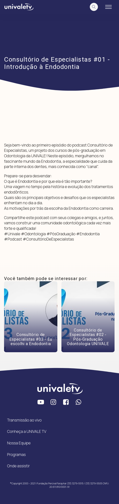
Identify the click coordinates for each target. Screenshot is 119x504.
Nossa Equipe (19, 443)
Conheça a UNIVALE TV (26, 431)
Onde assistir (18, 466)
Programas (16, 454)
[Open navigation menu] (108, 7)
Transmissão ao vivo (24, 420)
